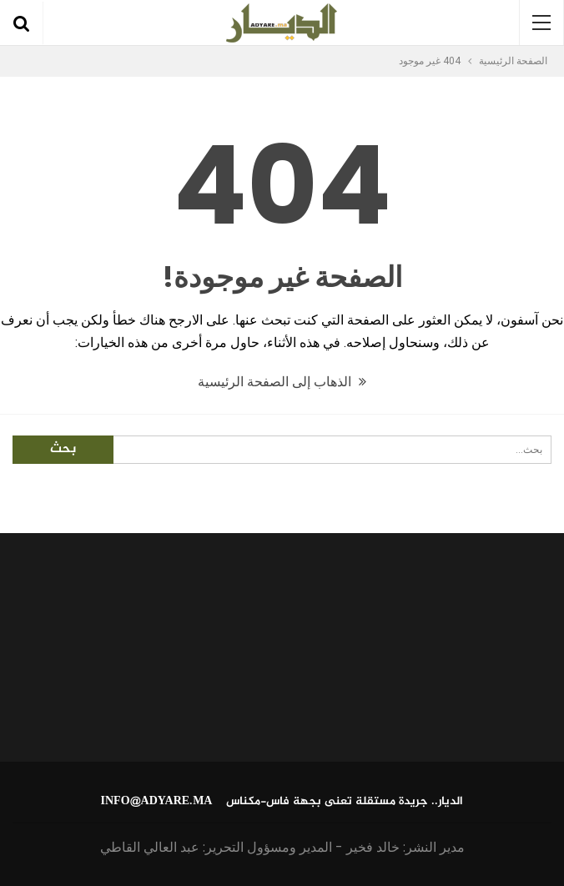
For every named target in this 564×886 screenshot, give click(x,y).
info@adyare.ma (157, 801)
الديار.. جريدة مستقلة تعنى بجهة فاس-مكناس (344, 801)
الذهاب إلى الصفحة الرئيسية (282, 382)
